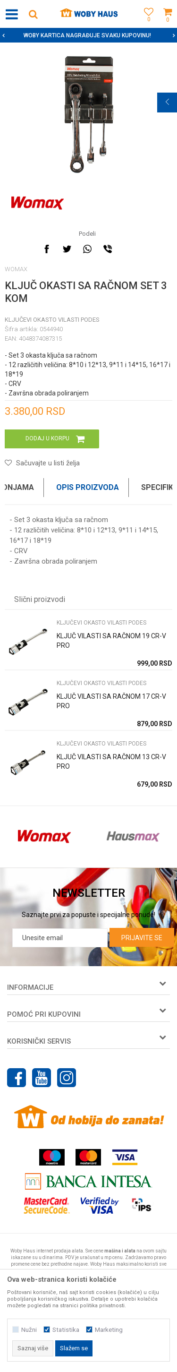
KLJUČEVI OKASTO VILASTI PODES (52, 319)
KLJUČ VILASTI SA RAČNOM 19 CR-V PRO (111, 640)
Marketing (109, 1329)
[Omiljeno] (146, 24)
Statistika (65, 1329)
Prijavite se (141, 938)
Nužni (29, 1329)
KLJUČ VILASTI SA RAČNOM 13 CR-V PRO (111, 761)
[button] (33, 14)
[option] (88, 35)
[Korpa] (167, 24)
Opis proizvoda (87, 487)
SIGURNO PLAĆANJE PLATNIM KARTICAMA (87, 35)
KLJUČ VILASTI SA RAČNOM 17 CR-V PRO (111, 701)
